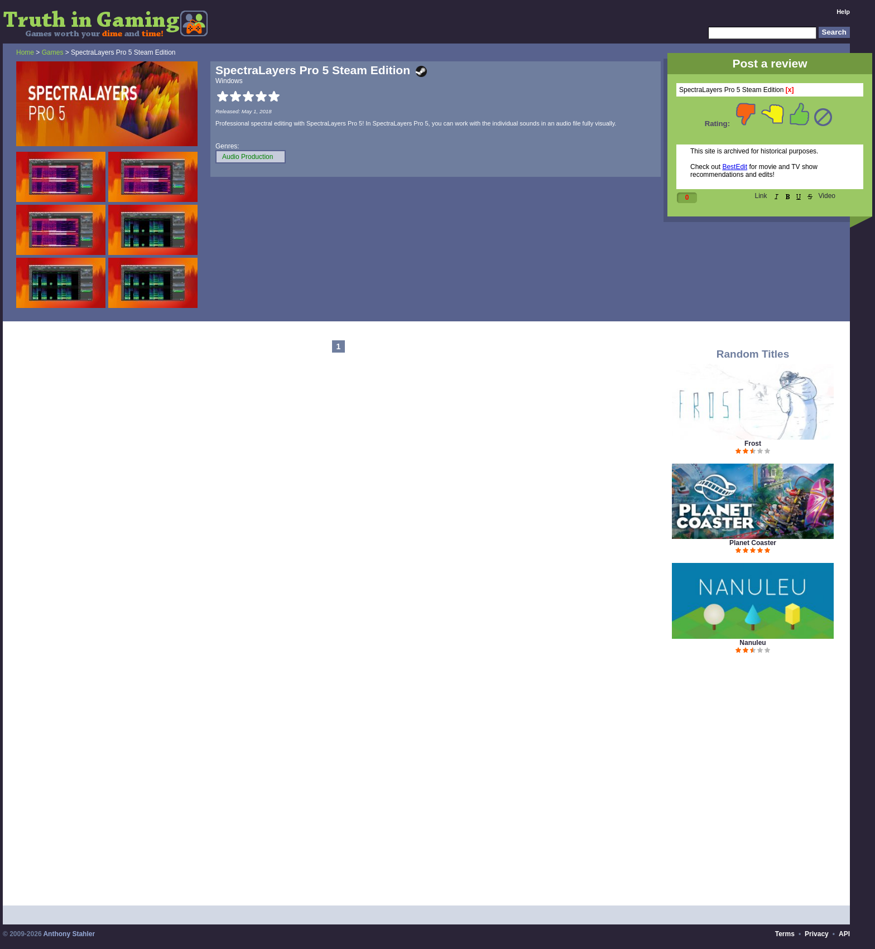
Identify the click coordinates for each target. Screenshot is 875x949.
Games (53, 52)
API (844, 934)
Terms (785, 934)
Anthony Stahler (69, 934)
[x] (790, 90)
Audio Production (247, 157)
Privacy (817, 934)
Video (827, 196)
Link (761, 196)
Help (843, 11)
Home (25, 52)
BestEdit (734, 167)
